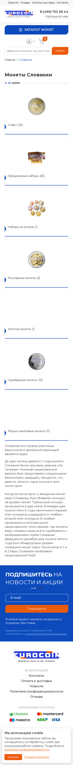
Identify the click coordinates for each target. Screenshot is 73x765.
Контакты (62, 2)
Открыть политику (36, 757)
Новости (13, 2)
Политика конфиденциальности (36, 691)
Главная (10, 60)
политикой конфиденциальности (46, 633)
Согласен (13, 757)
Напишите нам (56, 16)
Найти (60, 51)
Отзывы (25, 2)
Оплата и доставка (43, 2)
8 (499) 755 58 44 (54, 12)
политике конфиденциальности (26, 749)
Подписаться (37, 609)
